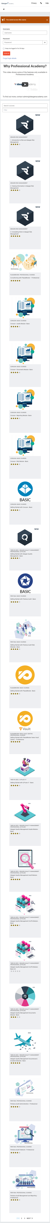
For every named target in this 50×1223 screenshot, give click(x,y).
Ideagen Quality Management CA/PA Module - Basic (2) (24, 968)
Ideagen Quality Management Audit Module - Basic (23, 876)
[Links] (41, 3)
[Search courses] (25, 106)
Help (47, 3)
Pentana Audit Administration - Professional (23, 1104)
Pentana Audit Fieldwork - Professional (22, 1150)
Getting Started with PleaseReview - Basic (22, 691)
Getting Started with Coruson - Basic (21, 507)
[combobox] (6, 110)
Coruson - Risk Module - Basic (19, 461)
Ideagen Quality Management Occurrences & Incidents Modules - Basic (23, 1060)
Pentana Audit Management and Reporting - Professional (23, 1196)
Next (30, 1218)
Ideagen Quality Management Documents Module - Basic (23, 1014)
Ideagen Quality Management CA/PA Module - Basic (24, 922)
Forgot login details (9, 58)
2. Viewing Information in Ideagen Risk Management (22, 187)
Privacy (34, 3)
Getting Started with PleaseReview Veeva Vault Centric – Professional (24, 738)
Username (6, 29)
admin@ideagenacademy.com (35, 96)
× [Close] (47, 20)
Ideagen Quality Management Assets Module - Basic (24, 830)
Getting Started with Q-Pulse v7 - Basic (22, 782)
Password (6, 39)
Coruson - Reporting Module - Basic (21, 415)
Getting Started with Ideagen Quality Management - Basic (21, 555)
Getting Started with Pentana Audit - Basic (23, 599)
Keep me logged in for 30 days (13, 48)
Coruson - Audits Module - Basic (20, 323)
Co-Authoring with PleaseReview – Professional (24, 278)
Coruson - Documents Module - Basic (21, 369)
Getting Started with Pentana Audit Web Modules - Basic (22, 646)
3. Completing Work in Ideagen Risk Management (21, 233)
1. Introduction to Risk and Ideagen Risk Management (22, 141)
